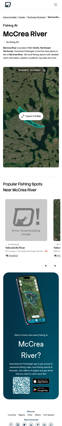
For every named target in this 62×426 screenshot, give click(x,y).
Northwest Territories (36, 17)
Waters (38, 415)
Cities (29, 415)
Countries (12, 415)
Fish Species (48, 415)
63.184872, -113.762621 (32, 70)
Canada (21, 17)
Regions (21, 415)
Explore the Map (10, 17)
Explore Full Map (33, 116)
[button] (31, 116)
